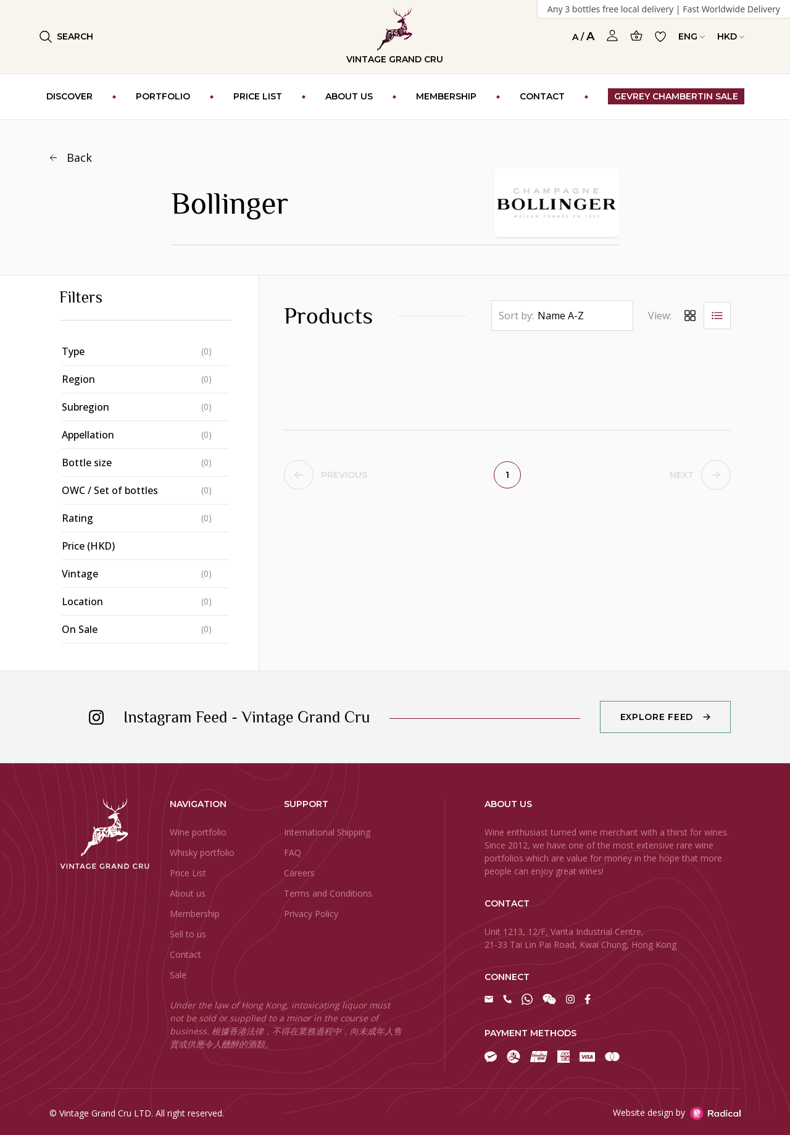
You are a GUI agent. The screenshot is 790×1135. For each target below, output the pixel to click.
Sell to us (188, 934)
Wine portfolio (198, 832)
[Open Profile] (612, 36)
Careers (299, 873)
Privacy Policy (311, 913)
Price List (188, 873)
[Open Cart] (636, 35)
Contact (185, 954)
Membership (195, 913)
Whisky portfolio (202, 852)
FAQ (292, 852)
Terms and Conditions (328, 893)
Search (66, 36)
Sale (178, 975)
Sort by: (516, 315)
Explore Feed (656, 716)
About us (188, 893)
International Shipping (327, 832)
